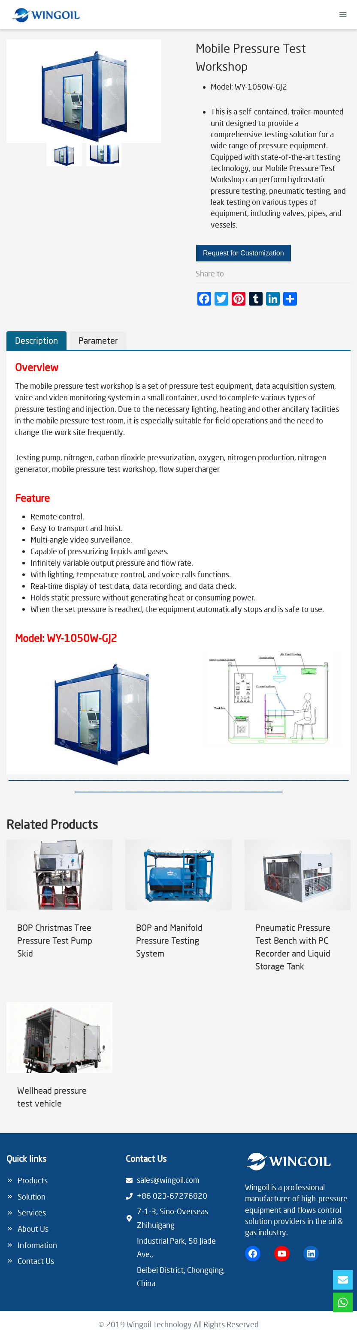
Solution (31, 1193)
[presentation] (59, 878)
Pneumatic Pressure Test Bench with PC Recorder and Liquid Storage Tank (292, 950)
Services (32, 1210)
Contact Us (36, 1258)
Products (33, 1177)
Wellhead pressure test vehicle (52, 1100)
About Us (33, 1225)
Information (37, 1241)
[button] (64, 154)
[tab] (36, 344)
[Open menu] (343, 14)
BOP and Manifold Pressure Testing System (169, 944)
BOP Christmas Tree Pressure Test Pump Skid (54, 944)
